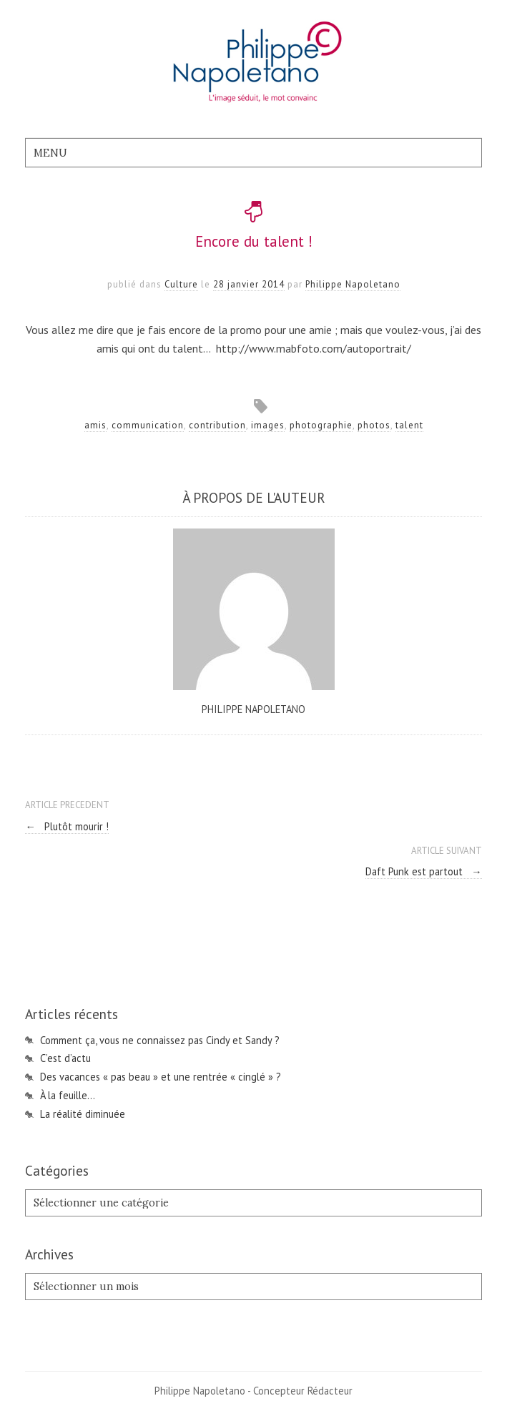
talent (409, 425)
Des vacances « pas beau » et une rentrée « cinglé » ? (160, 1076)
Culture (181, 284)
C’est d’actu (65, 1058)
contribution (217, 425)
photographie (321, 425)
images (268, 425)
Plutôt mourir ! (67, 826)
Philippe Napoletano (352, 284)
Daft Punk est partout (423, 871)
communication (148, 425)
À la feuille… (67, 1095)
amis (95, 425)
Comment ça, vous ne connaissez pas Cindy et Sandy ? (160, 1040)
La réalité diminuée (82, 1114)
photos (374, 425)
